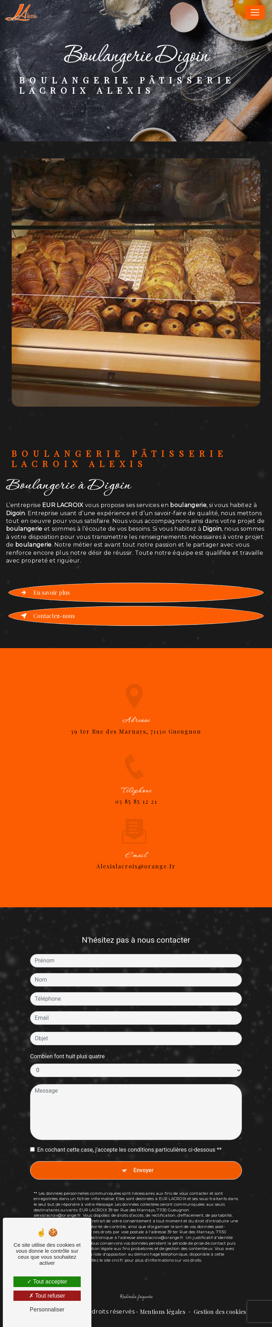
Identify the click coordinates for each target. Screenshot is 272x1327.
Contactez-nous (46, 616)
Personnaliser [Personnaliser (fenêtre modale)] (47, 1309)
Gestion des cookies (220, 1311)
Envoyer (144, 1162)
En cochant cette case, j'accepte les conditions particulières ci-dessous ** (129, 1142)
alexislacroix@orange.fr (136, 858)
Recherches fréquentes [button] (136, 1297)
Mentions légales (162, 1311)
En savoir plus (44, 593)
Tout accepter (47, 1282)
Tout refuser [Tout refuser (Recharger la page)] (47, 1296)
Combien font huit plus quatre (67, 1048)
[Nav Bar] (255, 12)
